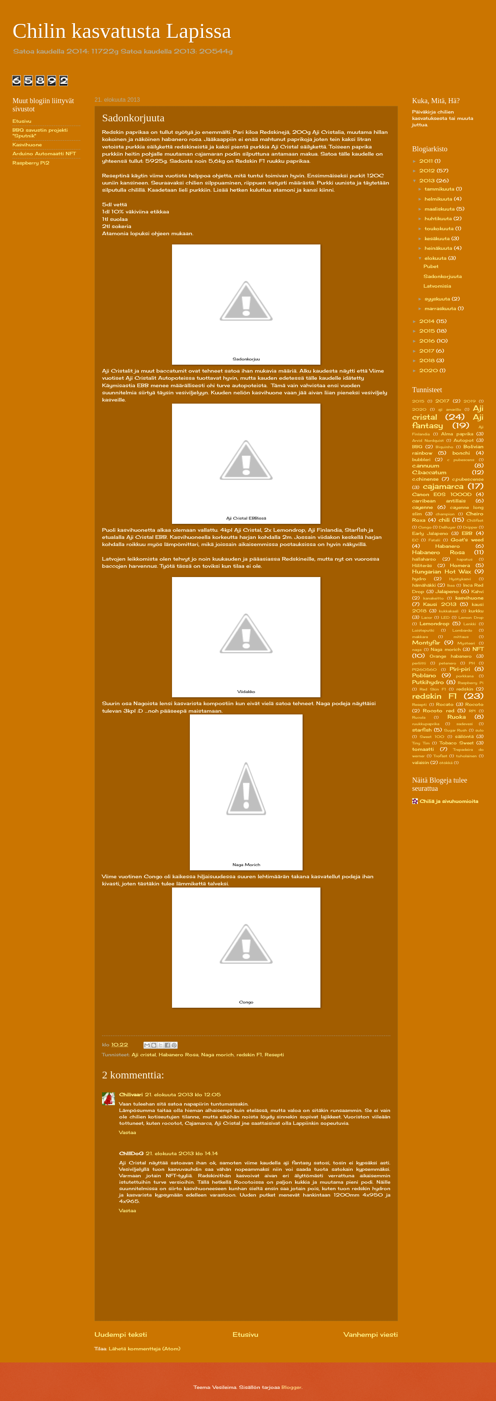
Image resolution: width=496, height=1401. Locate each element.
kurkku (476, 610)
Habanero (447, 546)
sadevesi (464, 724)
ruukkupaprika (425, 724)
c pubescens (461, 459)
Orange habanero (451, 656)
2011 (427, 161)
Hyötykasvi (460, 579)
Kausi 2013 (439, 604)
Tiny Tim (421, 743)
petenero (447, 663)
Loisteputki (423, 630)
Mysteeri (466, 643)
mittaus (461, 636)
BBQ (417, 446)
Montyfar (426, 642)
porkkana (465, 676)
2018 (427, 360)
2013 (427, 180)
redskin (464, 689)
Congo (424, 527)
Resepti (274, 1054)
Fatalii (434, 540)
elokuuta (436, 258)
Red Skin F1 (433, 689)
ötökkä (445, 762)
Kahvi (477, 591)
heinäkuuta (439, 248)
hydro (419, 578)
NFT (478, 649)
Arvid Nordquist (428, 440)
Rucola (418, 717)
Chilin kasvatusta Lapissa (121, 30)
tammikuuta (440, 189)
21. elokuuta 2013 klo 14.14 (182, 1153)
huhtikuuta (439, 218)
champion (445, 514)
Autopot (464, 440)
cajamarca (443, 486)
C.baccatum (429, 472)
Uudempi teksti (121, 1334)
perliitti (419, 663)
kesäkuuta (438, 238)
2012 (428, 170)
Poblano (424, 675)
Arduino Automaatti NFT (44, 153)
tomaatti (423, 749)
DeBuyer (447, 527)
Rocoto (474, 704)
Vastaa (127, 1132)
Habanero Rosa (178, 1054)
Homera (460, 565)
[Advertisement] (41, 285)
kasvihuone (469, 598)
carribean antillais (439, 501)
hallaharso (424, 559)
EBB (467, 533)
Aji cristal (144, 1054)
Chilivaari (131, 1094)
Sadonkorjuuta (443, 276)
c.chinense (425, 479)
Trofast (440, 756)
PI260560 (424, 669)
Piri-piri (460, 669)
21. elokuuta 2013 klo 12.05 (183, 1094)
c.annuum (425, 465)
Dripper (470, 527)
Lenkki (470, 624)
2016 (428, 341)
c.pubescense (468, 479)
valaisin (420, 762)
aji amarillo (449, 409)
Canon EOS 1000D (442, 494)
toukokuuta (440, 228)
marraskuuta (441, 308)
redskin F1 (249, 1054)
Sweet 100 (432, 736)
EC (415, 540)
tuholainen (466, 756)
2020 (429, 370)
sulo (479, 730)
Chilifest (475, 520)
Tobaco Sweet (457, 742)
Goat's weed (467, 539)
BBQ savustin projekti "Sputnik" (40, 132)
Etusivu (245, 1334)
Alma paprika (457, 433)
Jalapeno (447, 591)
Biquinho (444, 447)
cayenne (422, 507)
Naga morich (217, 1054)
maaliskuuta (440, 209)
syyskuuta (438, 299)
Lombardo (462, 630)
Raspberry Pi (471, 683)
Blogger (292, 1387)
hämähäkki (424, 585)
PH (472, 663)
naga (416, 649)
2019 (470, 401)
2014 (427, 321)
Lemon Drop (471, 617)
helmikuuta (439, 199)
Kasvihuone (27, 144)
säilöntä (464, 736)
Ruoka (456, 716)
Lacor (426, 617)
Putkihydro (428, 682)
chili (444, 519)
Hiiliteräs (422, 565)
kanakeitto (433, 598)
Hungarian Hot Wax (441, 571)
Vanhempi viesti (371, 1334)
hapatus (464, 559)
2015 (428, 331)
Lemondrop (434, 623)
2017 (427, 351)
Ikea (451, 585)
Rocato (445, 704)
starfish (422, 730)
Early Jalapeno (430, 533)
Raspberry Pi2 (31, 163)
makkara (420, 636)
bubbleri (421, 459)
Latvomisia (437, 286)
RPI (472, 711)
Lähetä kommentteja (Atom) (144, 1348)
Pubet (431, 266)
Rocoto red (438, 710)
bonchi (461, 453)
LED (445, 617)
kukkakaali (449, 611)
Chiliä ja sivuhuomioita (449, 801)
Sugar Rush (455, 730)
